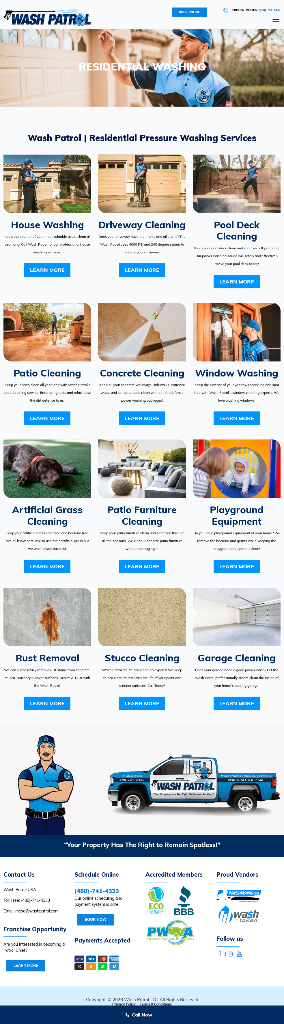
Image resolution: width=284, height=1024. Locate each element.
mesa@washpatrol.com (37, 911)
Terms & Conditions (156, 1004)
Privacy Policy (124, 1004)
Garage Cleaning (237, 658)
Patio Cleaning (47, 373)
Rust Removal (47, 658)
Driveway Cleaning (142, 225)
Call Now (142, 1015)
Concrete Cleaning (142, 373)
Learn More (47, 270)
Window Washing (236, 373)
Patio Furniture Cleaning (142, 515)
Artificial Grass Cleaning (47, 515)
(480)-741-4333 (270, 10)
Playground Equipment (237, 515)
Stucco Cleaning (142, 658)
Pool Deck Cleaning (236, 230)
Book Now (96, 919)
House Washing (47, 225)
